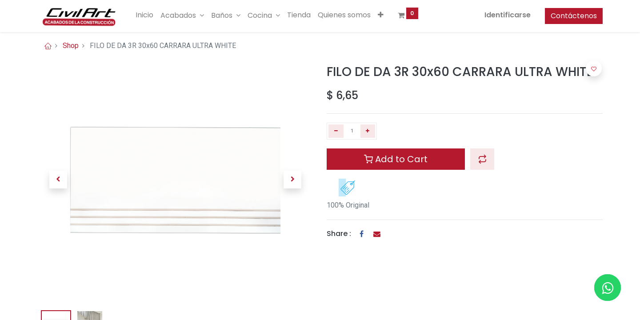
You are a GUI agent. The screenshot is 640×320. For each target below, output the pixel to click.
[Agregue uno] (368, 131)
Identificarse (507, 15)
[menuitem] (144, 15)
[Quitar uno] (336, 131)
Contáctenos (574, 16)
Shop (71, 45)
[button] (380, 15)
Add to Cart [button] (396, 159)
